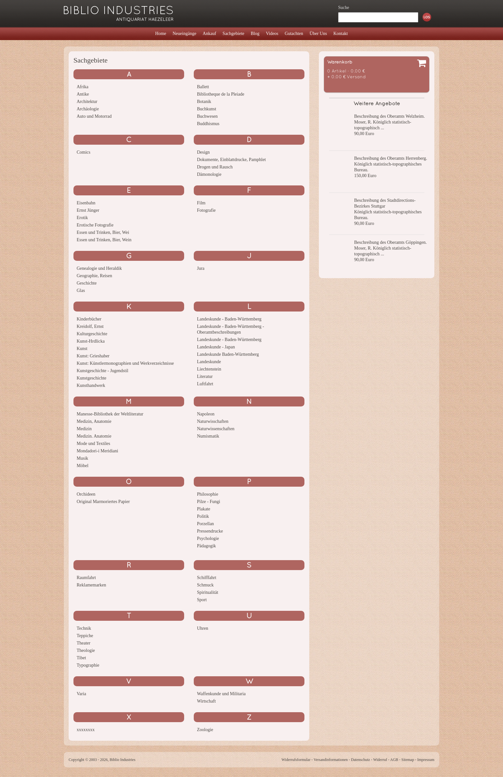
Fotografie (206, 210)
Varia (81, 693)
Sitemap (407, 759)
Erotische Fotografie (95, 225)
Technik (84, 628)
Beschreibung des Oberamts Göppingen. (390, 242)
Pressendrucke (210, 531)
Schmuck (205, 585)
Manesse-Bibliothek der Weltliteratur (110, 414)
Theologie (86, 650)
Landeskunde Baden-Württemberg (228, 354)
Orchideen (86, 494)
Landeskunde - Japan (216, 347)
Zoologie (205, 729)
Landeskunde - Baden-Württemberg (229, 319)
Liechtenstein (209, 369)
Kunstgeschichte (92, 378)
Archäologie (88, 109)
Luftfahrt (205, 383)
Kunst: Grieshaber (93, 356)
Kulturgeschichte (92, 333)
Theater (83, 643)
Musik (82, 458)
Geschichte (87, 283)
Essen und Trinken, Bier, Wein (104, 239)
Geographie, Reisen (94, 275)
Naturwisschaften (212, 421)
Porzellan (205, 523)
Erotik (82, 217)
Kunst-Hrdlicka (91, 341)
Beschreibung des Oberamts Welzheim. (389, 116)
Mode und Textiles (93, 443)
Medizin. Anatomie (94, 436)
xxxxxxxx (86, 729)
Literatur (205, 376)
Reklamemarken (91, 585)
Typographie (88, 665)
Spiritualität (207, 592)
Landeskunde (209, 361)
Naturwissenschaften (215, 428)
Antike (83, 94)
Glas (81, 290)
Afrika (83, 86)
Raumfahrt (86, 577)
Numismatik (208, 436)
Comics (83, 152)
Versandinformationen (330, 759)
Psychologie (208, 538)
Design (203, 152)
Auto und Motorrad (94, 116)
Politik (203, 516)
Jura (200, 268)
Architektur (87, 101)
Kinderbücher (89, 319)
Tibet (81, 657)
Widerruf (380, 759)
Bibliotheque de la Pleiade (220, 94)
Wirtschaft (206, 701)
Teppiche (85, 635)
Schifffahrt (206, 577)
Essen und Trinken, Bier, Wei (103, 232)
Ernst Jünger (88, 210)
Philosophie (207, 494)
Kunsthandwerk (91, 385)
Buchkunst (206, 109)
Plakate (203, 509)
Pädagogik (206, 545)
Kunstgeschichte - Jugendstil (102, 370)
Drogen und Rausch (215, 167)
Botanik (204, 101)
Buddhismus (208, 123)
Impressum (425, 759)
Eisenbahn (86, 203)
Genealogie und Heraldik (99, 268)
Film (201, 203)
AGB (394, 759)
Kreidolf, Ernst (90, 326)
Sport (202, 599)
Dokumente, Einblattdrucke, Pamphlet (231, 159)
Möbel (83, 465)
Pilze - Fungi (208, 501)
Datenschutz (360, 759)
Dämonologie (209, 174)
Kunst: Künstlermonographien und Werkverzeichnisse (125, 363)
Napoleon (205, 414)
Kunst (82, 348)
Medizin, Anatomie (94, 421)
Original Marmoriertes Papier (103, 501)
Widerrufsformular (295, 759)
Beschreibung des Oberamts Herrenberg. (390, 158)
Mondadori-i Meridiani (97, 450)
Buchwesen (207, 116)
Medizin (84, 428)
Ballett (203, 86)
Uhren (202, 628)
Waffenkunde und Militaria (221, 693)
